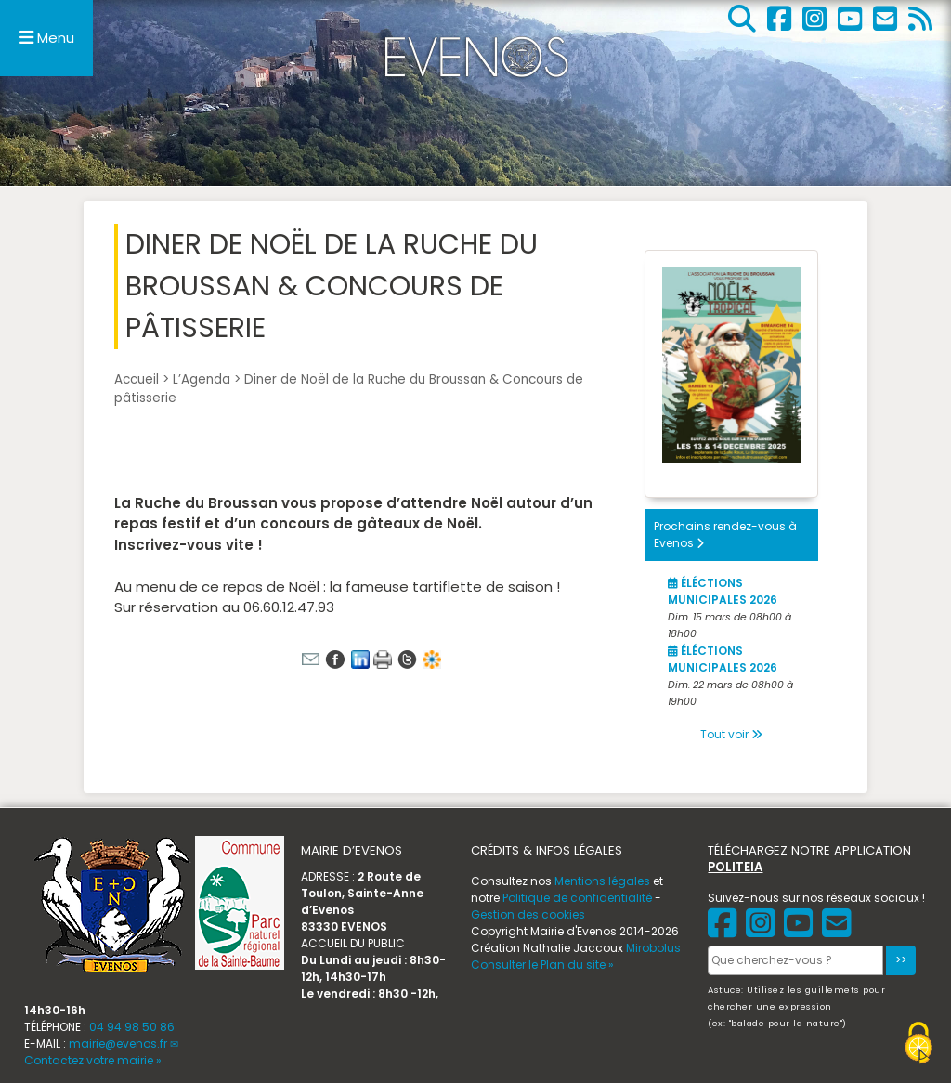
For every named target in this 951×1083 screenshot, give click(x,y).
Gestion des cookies (528, 914)
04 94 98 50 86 (132, 1027)
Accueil (136, 379)
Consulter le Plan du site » (542, 964)
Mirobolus (653, 948)
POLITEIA (735, 867)
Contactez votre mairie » (93, 1060)
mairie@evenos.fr (118, 1043)
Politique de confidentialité (577, 898)
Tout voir (731, 734)
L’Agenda (201, 379)
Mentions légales (602, 881)
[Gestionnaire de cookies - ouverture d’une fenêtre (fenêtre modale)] (918, 1045)
